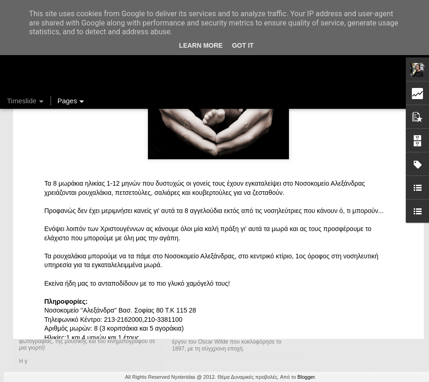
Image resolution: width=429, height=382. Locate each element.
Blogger (305, 377)
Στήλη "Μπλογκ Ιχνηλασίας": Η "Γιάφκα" (368, 327)
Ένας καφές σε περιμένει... (349, 311)
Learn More (201, 45)
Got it (243, 45)
